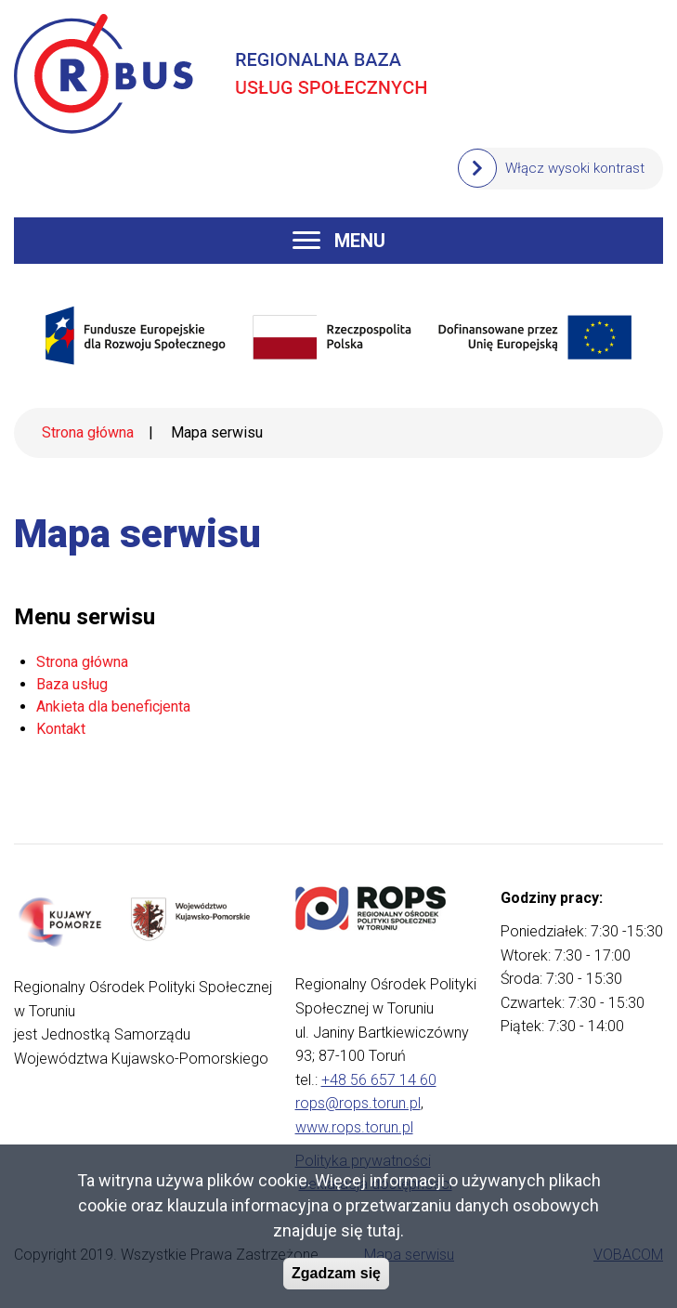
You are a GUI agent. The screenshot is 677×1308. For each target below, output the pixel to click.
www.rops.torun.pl (354, 1127)
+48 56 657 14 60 (378, 1080)
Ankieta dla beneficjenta (113, 706)
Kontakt (60, 729)
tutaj (383, 1236)
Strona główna (88, 432)
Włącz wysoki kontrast (574, 168)
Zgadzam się (336, 1279)
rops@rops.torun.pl (358, 1103)
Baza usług (72, 684)
